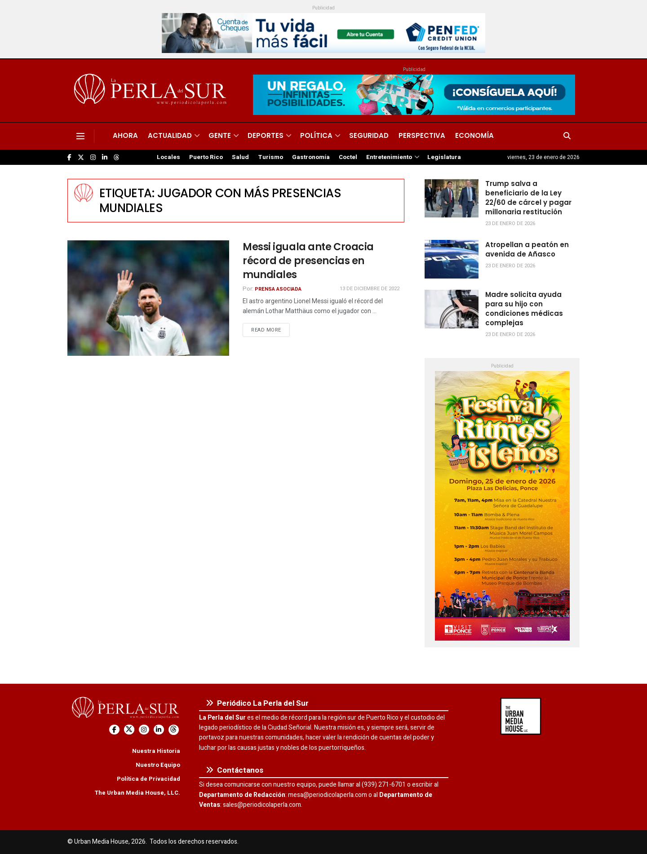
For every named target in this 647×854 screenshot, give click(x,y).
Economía (474, 135)
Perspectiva (422, 135)
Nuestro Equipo (158, 765)
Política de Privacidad (148, 778)
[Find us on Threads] (116, 157)
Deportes (266, 135)
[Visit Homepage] (151, 91)
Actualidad (170, 135)
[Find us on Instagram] (93, 157)
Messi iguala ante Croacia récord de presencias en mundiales (308, 261)
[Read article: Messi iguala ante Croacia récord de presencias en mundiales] (148, 298)
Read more (270, 330)
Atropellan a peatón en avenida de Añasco (527, 249)
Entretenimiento (389, 157)
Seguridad (369, 135)
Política (316, 135)
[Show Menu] (80, 136)
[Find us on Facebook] (69, 157)
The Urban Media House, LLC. (137, 792)
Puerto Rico (206, 157)
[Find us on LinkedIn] (104, 157)
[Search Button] (567, 136)
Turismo (270, 157)
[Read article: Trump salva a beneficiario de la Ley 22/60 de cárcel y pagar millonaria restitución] (452, 198)
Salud (240, 157)
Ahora (125, 135)
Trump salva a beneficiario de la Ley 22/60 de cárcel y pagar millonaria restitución (528, 198)
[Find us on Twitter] (81, 157)
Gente (219, 135)
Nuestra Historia (156, 751)
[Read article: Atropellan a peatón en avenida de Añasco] (452, 259)
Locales (168, 157)
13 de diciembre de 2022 (369, 288)
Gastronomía (311, 157)
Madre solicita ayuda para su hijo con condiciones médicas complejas (524, 308)
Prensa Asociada (278, 289)
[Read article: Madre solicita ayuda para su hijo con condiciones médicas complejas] (452, 309)
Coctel (348, 157)
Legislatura (444, 157)
